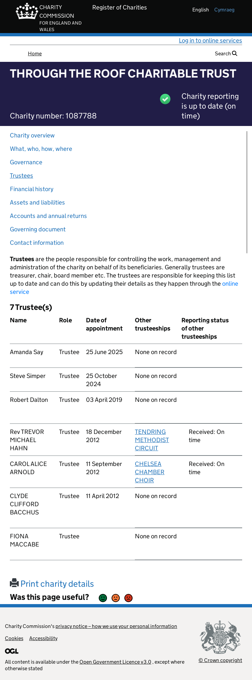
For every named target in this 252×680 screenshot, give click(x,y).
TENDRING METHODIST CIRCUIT (152, 440)
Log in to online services (210, 40)
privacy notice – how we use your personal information (116, 626)
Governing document (38, 229)
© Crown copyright (220, 660)
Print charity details (52, 583)
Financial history (31, 189)
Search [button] (226, 53)
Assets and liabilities (37, 202)
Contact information (37, 242)
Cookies (14, 638)
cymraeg (224, 10)
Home (35, 53)
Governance (26, 162)
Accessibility (43, 638)
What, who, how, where (41, 148)
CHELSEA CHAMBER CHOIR (149, 472)
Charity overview (32, 135)
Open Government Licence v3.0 (115, 662)
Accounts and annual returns (48, 216)
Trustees (21, 175)
